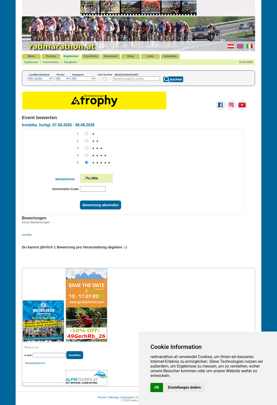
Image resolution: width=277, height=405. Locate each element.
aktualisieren (65, 179)
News (31, 56)
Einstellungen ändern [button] (184, 387)
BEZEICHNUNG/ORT (126, 74)
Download (110, 56)
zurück (27, 234)
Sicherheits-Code (65, 189)
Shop (130, 56)
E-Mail (28, 355)
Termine (51, 56)
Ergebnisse (71, 56)
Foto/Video (91, 56)
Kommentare (51, 62)
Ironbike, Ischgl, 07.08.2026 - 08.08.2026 (58, 125)
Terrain (60, 74)
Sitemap (113, 397)
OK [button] (156, 387)
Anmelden (170, 56)
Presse (102, 397)
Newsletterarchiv (35, 363)
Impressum (127, 397)
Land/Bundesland (39, 74)
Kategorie (78, 74)
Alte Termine (105, 74)
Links (150, 56)
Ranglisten (70, 62)
